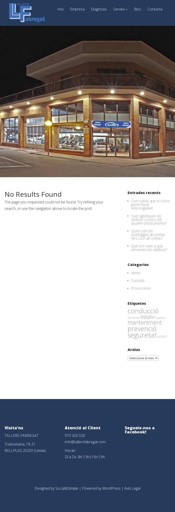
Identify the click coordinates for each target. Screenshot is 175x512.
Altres (135, 272)
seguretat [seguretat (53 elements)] (142, 335)
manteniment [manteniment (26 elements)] (145, 322)
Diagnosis (99, 9)
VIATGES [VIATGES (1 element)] (162, 336)
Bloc (137, 9)
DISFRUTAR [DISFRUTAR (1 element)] (133, 318)
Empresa (77, 9)
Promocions (141, 288)
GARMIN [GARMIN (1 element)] (160, 318)
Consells (138, 280)
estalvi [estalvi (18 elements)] (147, 316)
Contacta (155, 9)
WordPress (111, 488)
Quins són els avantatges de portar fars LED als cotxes (148, 234)
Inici (60, 9)
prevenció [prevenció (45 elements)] (142, 328)
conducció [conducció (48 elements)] (143, 310)
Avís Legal (132, 488)
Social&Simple (66, 488)
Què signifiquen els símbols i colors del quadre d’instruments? (149, 219)
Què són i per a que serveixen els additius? (149, 247)
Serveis (120, 9)
